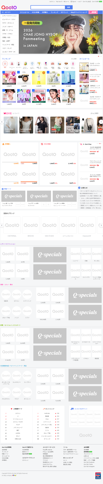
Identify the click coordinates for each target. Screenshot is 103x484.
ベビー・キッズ (6, 48)
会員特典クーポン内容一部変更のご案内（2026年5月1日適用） (91, 196)
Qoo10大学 (95, 1)
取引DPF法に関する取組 (49, 466)
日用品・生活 (6, 37)
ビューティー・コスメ (8, 19)
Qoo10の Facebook (89, 462)
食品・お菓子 (6, 41)
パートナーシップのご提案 (91, 458)
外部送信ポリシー (48, 458)
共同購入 (7, 144)
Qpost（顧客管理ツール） (70, 452)
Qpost (74, 1)
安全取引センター (48, 462)
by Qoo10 (16, 113)
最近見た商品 (67, 464)
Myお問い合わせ (47, 449)
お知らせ (84, 188)
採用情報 (86, 452)
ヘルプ (80, 1)
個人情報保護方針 (48, 456)
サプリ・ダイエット (8, 23)
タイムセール (84, 59)
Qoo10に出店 (87, 1)
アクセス (45, 460)
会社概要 (86, 449)
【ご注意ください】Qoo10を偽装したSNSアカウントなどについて (91, 203)
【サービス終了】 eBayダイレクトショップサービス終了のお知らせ (91, 191)
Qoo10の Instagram (89, 466)
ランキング (6, 59)
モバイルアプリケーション (70, 454)
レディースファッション (9, 16)
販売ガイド (25, 452)
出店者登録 (25, 449)
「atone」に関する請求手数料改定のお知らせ (91, 198)
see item (77, 249)
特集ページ (7, 189)
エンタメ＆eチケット (81, 409)
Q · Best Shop (87, 144)
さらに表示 (73, 58)
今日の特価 (47, 144)
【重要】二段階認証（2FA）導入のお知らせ (91, 208)
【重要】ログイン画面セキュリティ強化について (91, 205)
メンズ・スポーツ (7, 26)
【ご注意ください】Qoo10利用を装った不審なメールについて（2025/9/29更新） (91, 200)
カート (67, 1)
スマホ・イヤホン (7, 34)
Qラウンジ (25, 460)
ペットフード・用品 (8, 44)
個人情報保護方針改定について (88, 193)
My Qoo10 (59, 1)
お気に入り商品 (67, 462)
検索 (68, 7)
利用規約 (45, 454)
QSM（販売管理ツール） (70, 449)
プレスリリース (88, 454)
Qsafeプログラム (47, 464)
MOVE (8, 113)
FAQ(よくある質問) (48, 452)
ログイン (52, 1)
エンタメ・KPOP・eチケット (10, 52)
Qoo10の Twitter (88, 464)
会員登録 (4, 449)
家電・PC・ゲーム (7, 30)
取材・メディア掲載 (89, 460)
